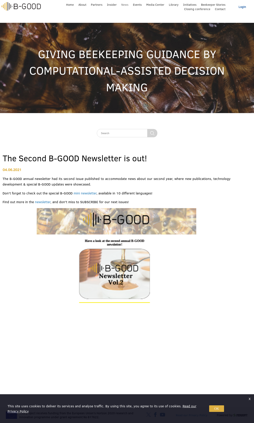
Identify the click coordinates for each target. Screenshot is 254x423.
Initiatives (189, 5)
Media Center (155, 5)
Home (70, 5)
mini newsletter (85, 193)
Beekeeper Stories (213, 5)
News (124, 5)
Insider (112, 5)
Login (242, 7)
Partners (96, 5)
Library (174, 5)
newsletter (42, 202)
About (82, 5)
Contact (220, 9)
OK (216, 409)
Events (137, 5)
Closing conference (197, 9)
